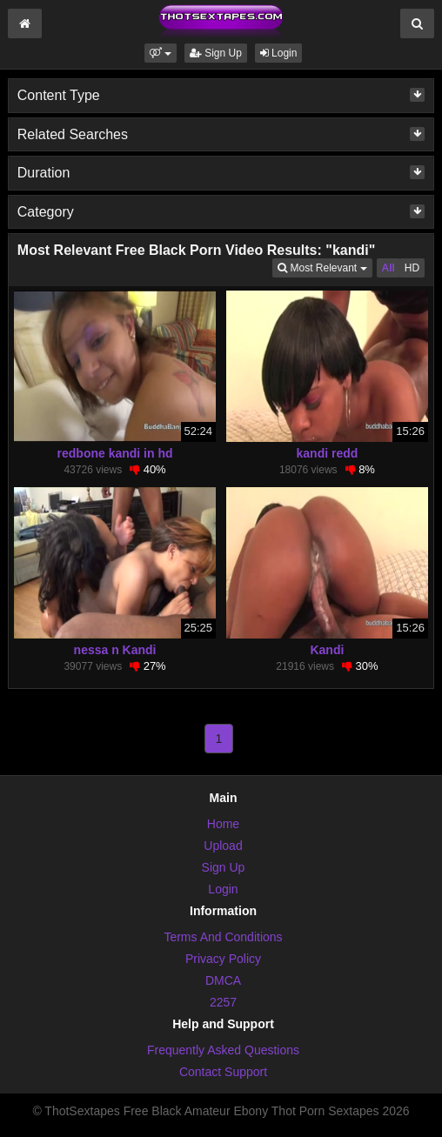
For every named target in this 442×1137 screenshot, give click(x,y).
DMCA (223, 980)
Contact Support (223, 1072)
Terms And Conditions (223, 937)
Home (223, 824)
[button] (160, 53)
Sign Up (216, 53)
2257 (223, 1002)
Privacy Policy (223, 959)
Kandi (327, 650)
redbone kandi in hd (115, 453)
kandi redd (327, 453)
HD (412, 268)
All (388, 268)
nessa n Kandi (115, 650)
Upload (223, 846)
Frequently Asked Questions (223, 1050)
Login (279, 53)
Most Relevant (325, 266)
